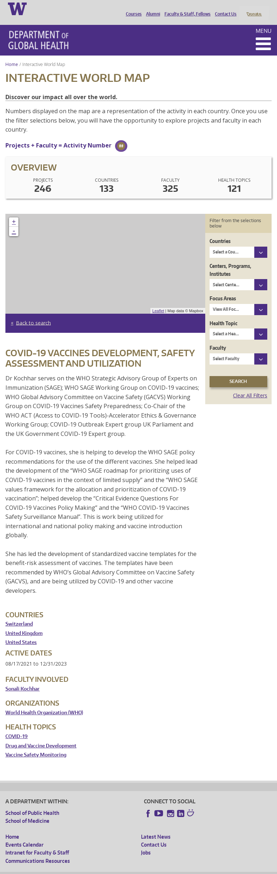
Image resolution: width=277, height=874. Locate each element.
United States (21, 633)
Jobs (146, 843)
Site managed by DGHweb (173, 868)
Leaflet (158, 301)
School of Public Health (32, 803)
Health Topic (223, 313)
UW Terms (130, 868)
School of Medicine (27, 811)
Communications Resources (37, 851)
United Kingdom (24, 623)
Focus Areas (223, 289)
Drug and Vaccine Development (40, 736)
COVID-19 (16, 726)
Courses (132, 8)
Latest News (156, 827)
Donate (254, 8)
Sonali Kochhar (22, 679)
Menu (264, 21)
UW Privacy (101, 868)
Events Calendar (24, 835)
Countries (220, 232)
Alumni (151, 8)
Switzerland (19, 614)
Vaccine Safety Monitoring (35, 745)
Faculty (218, 338)
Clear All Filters (250, 385)
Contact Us (224, 8)
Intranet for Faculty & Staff (37, 843)
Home (11, 55)
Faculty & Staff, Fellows (186, 8)
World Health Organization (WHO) (44, 703)
